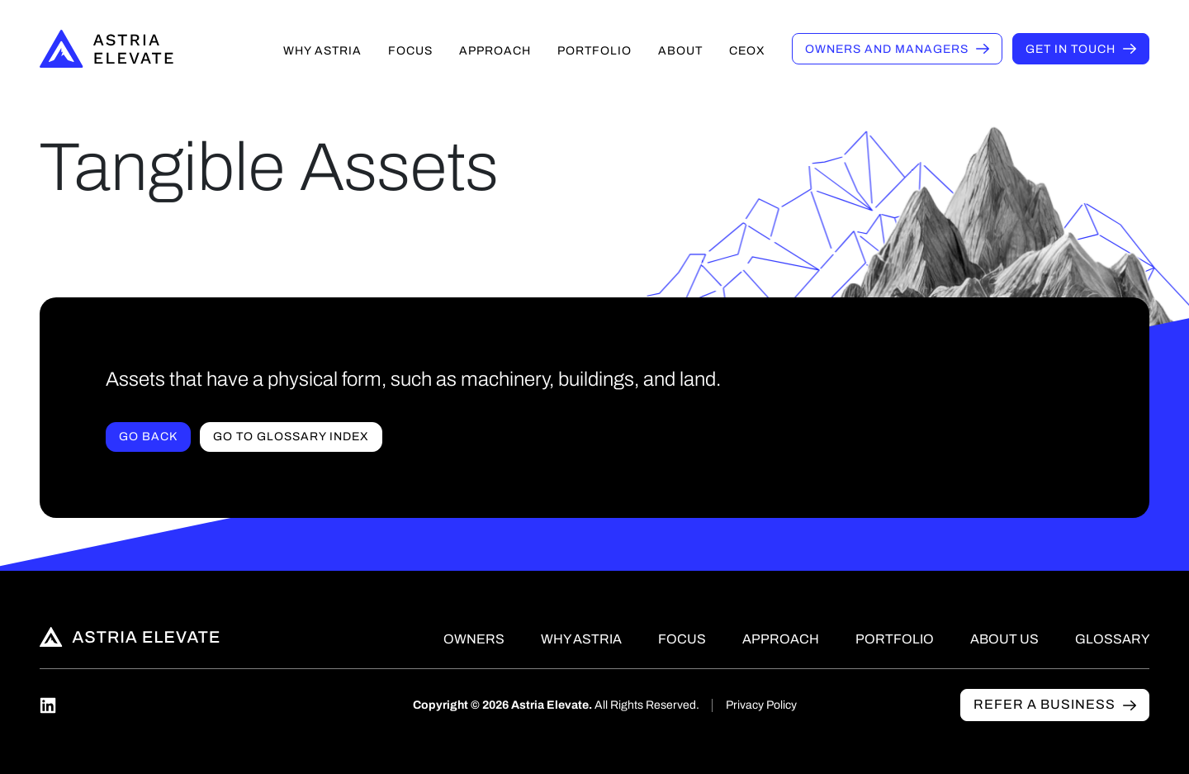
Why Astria (322, 51)
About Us (1004, 639)
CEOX (747, 51)
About (680, 51)
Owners (887, 49)
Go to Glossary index (291, 436)
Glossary (1112, 639)
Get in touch (1071, 49)
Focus (410, 51)
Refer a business (1044, 704)
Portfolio (594, 51)
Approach (495, 51)
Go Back (148, 436)
